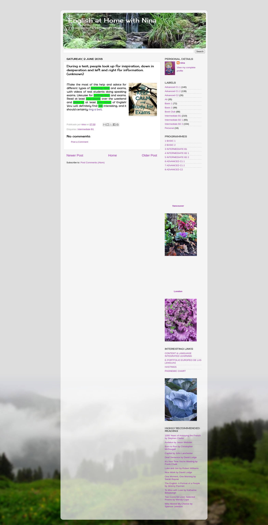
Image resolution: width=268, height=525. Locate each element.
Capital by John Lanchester (179, 453)
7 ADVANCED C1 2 (175, 165)
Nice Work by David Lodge (178, 472)
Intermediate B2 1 (174, 120)
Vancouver (178, 206)
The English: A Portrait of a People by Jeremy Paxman (182, 484)
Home (112, 155)
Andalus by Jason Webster (178, 442)
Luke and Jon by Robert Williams (181, 468)
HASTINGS (171, 367)
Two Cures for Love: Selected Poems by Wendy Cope (180, 498)
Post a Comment (79, 142)
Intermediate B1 (86, 129)
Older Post (149, 155)
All (166, 99)
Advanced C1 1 (172, 87)
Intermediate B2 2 (174, 124)
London (178, 291)
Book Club (170, 111)
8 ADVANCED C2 (174, 169)
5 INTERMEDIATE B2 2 (177, 157)
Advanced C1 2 (172, 91)
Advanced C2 (172, 95)
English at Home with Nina (112, 20)
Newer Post (74, 155)
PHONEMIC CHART (175, 371)
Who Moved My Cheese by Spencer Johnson (178, 505)
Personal (169, 128)
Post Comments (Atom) (93, 162)
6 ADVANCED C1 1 (175, 161)
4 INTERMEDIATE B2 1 (177, 153)
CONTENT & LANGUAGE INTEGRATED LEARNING (178, 354)
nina (182, 63)
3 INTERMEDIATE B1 (176, 149)
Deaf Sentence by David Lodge (181, 457)
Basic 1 (168, 103)
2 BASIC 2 (170, 145)
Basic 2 (168, 107)
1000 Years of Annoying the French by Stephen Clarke (183, 437)
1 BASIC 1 (170, 141)
